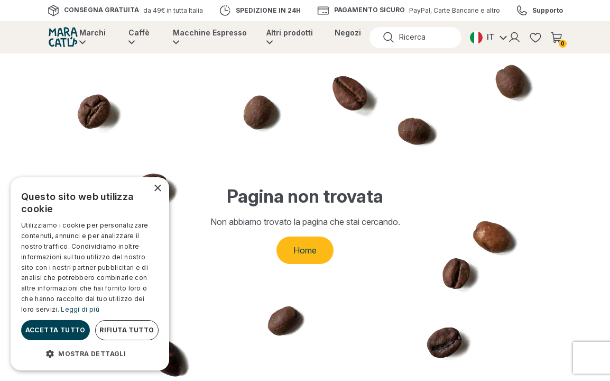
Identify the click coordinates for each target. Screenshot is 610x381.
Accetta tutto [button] (55, 330)
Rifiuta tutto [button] (126, 330)
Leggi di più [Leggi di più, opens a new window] (80, 309)
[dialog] (90, 273)
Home (305, 250)
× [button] (157, 189)
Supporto (547, 10)
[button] (90, 353)
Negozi (348, 32)
